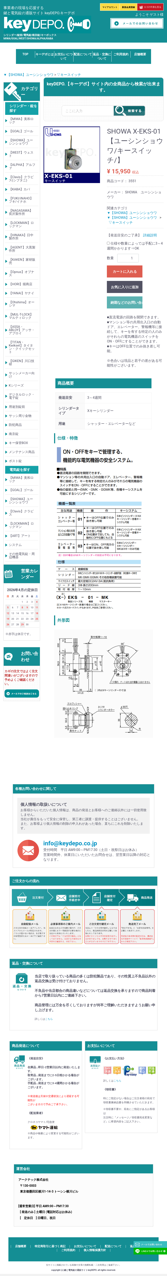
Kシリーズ (16, 385)
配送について (83, 54)
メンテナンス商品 (22, 452)
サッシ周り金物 (20, 416)
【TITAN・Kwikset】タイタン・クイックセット (22, 347)
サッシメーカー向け (22, 374)
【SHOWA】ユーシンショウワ (21, 141)
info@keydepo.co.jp (70, 843)
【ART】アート (20, 536)
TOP (25, 54)
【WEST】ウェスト (21, 154)
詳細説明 (150, 235)
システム (15, 545)
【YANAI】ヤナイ (21, 293)
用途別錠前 (17, 407)
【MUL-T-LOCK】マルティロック (21, 316)
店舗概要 (140, 54)
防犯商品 (15, 425)
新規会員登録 (128, 7)
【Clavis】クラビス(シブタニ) (21, 178)
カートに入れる (125, 272)
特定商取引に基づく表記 (50, 1246)
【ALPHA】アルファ (22, 166)
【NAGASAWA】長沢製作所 (21, 212)
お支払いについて (85, 1246)
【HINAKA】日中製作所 (21, 236)
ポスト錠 (15, 461)
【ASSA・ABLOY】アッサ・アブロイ (22, 330)
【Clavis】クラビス (21, 512)
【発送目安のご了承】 (124, 235)
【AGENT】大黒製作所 (22, 249)
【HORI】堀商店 (20, 284)
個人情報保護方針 (95, 1250)
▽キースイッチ (69, 75)
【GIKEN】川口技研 (21, 362)
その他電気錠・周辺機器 (22, 555)
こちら (49, 1018)
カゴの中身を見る (150, 7)
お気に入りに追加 (125, 287)
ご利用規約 (120, 54)
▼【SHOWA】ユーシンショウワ (28, 75)
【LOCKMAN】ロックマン (21, 224)
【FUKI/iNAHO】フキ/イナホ (21, 199)
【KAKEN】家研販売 (22, 261)
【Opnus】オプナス (21, 273)
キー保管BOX (18, 443)
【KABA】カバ (19, 189)
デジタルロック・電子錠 (22, 396)
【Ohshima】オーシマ (22, 303)
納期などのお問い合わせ (126, 303)
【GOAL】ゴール (21, 131)
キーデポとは (45, 54)
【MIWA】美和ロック (21, 120)
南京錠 (14, 434)
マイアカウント (109, 7)
